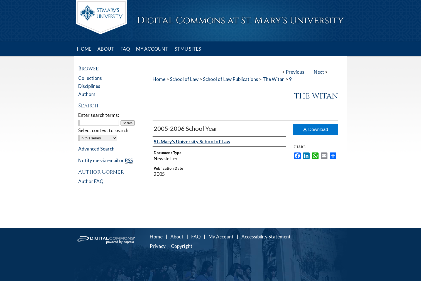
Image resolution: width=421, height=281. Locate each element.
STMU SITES (188, 49)
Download (315, 129)
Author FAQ (91, 181)
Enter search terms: (98, 115)
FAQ (196, 237)
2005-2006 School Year (185, 128)
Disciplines (89, 86)
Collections (90, 78)
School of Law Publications (230, 79)
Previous (295, 72)
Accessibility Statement (266, 237)
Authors (87, 94)
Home (159, 79)
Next (319, 72)
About (176, 237)
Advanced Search (96, 149)
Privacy (158, 246)
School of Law (184, 79)
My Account (221, 237)
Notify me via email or (105, 160)
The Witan (274, 79)
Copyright (181, 246)
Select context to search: (103, 130)
